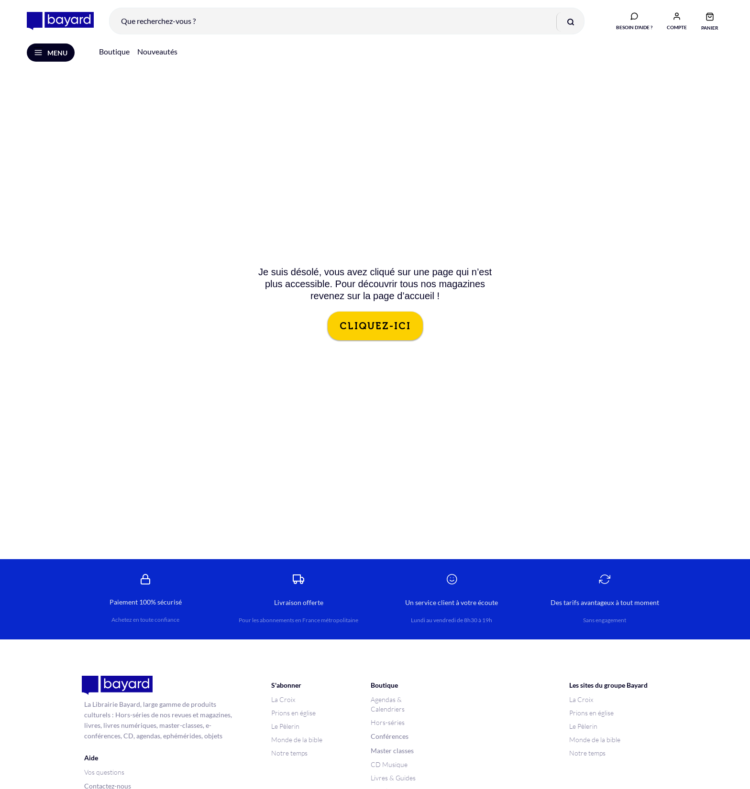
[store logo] (60, 21)
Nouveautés (157, 51)
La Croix (283, 700)
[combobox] (347, 21)
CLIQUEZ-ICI (375, 326)
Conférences (389, 737)
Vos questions (104, 772)
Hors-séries (388, 723)
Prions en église (293, 713)
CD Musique (389, 765)
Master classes (392, 751)
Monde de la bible (296, 740)
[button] (677, 20)
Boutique (114, 51)
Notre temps (289, 753)
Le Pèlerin (285, 727)
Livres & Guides (393, 778)
